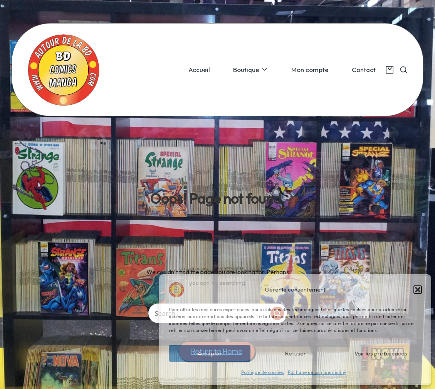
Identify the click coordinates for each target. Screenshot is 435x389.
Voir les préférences (380, 353)
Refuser (295, 353)
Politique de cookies (262, 372)
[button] (418, 289)
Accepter (210, 353)
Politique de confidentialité (317, 372)
